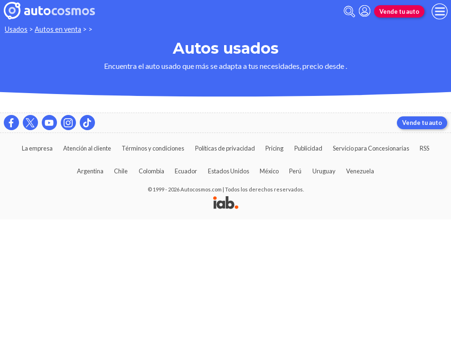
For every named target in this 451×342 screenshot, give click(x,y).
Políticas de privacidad (225, 148)
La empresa (37, 148)
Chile (121, 171)
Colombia (151, 171)
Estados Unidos (228, 171)
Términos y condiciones (153, 148)
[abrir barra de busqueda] (349, 11)
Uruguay (324, 171)
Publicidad (308, 148)
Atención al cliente (87, 148)
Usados (16, 29)
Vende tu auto (399, 11)
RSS (424, 148)
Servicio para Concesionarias (371, 148)
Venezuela (360, 171)
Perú (295, 171)
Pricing (274, 148)
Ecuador (186, 171)
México (269, 171)
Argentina (90, 171)
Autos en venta (58, 29)
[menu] (440, 11)
